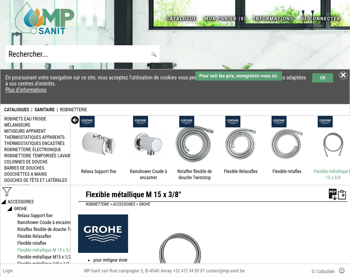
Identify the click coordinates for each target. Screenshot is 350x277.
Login (8, 271)
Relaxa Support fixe (98, 171)
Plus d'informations (26, 90)
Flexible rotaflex (287, 171)
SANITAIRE (45, 109)
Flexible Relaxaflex (241, 171)
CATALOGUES (16, 109)
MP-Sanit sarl (96, 271)
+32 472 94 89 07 (189, 271)
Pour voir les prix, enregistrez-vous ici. (238, 76)
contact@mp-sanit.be (225, 271)
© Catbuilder (323, 271)
